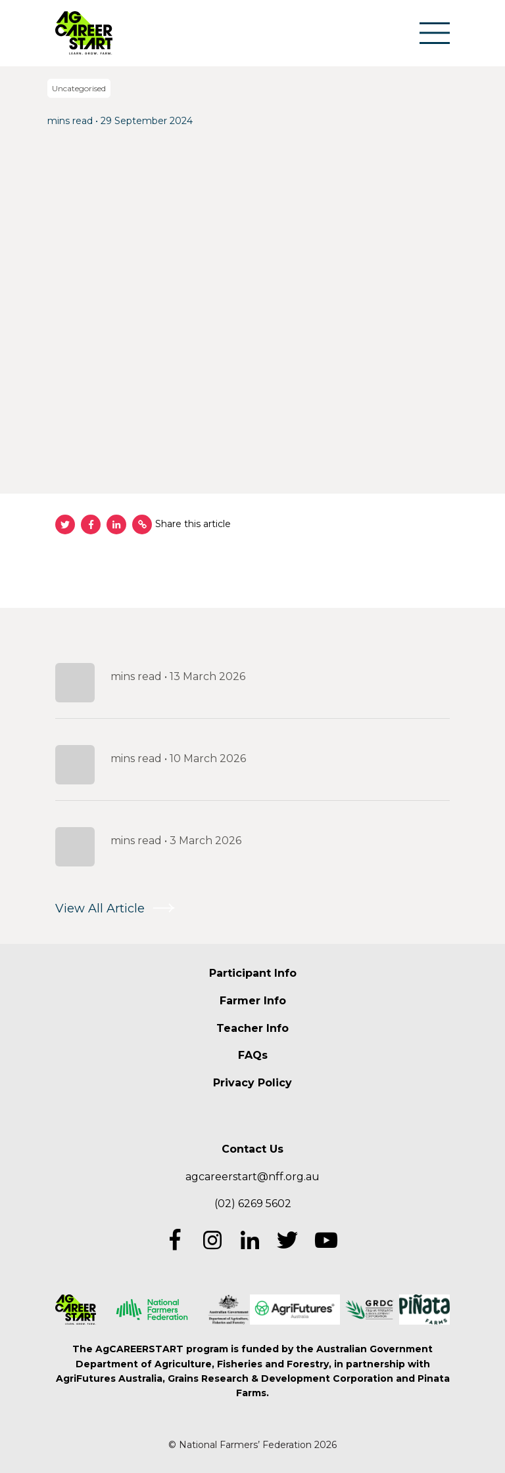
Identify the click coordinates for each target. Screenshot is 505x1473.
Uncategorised (79, 88)
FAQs (253, 1055)
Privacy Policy (252, 1083)
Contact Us (252, 1149)
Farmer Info (253, 1000)
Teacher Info (252, 1028)
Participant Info (253, 973)
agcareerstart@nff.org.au (252, 1176)
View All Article (100, 908)
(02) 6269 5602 (252, 1203)
